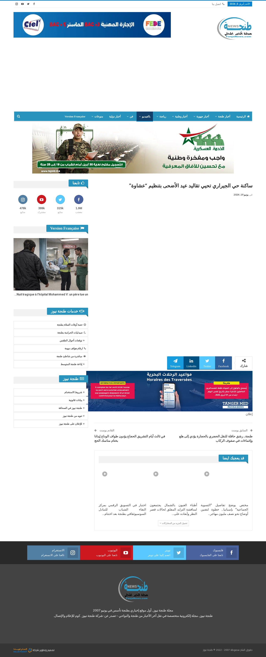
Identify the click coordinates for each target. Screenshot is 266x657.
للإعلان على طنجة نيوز (70, 423)
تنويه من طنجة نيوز (72, 416)
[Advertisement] (133, 80)
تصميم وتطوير (46, 650)
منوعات (98, 116)
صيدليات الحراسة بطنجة (71, 332)
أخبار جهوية (202, 116)
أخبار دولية (115, 116)
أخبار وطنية (181, 116)
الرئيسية (243, 116)
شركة (26, 650)
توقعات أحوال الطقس (71, 340)
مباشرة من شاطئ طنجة (71, 356)
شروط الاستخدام (73, 392)
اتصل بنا (218, 4)
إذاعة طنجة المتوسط (71, 364)
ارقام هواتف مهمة (75, 348)
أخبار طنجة (224, 116)
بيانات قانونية (75, 400)
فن (131, 116)
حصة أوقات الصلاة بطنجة (71, 324)
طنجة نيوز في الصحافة (70, 408)
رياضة (162, 116)
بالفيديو (146, 116)
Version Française (75, 116)
